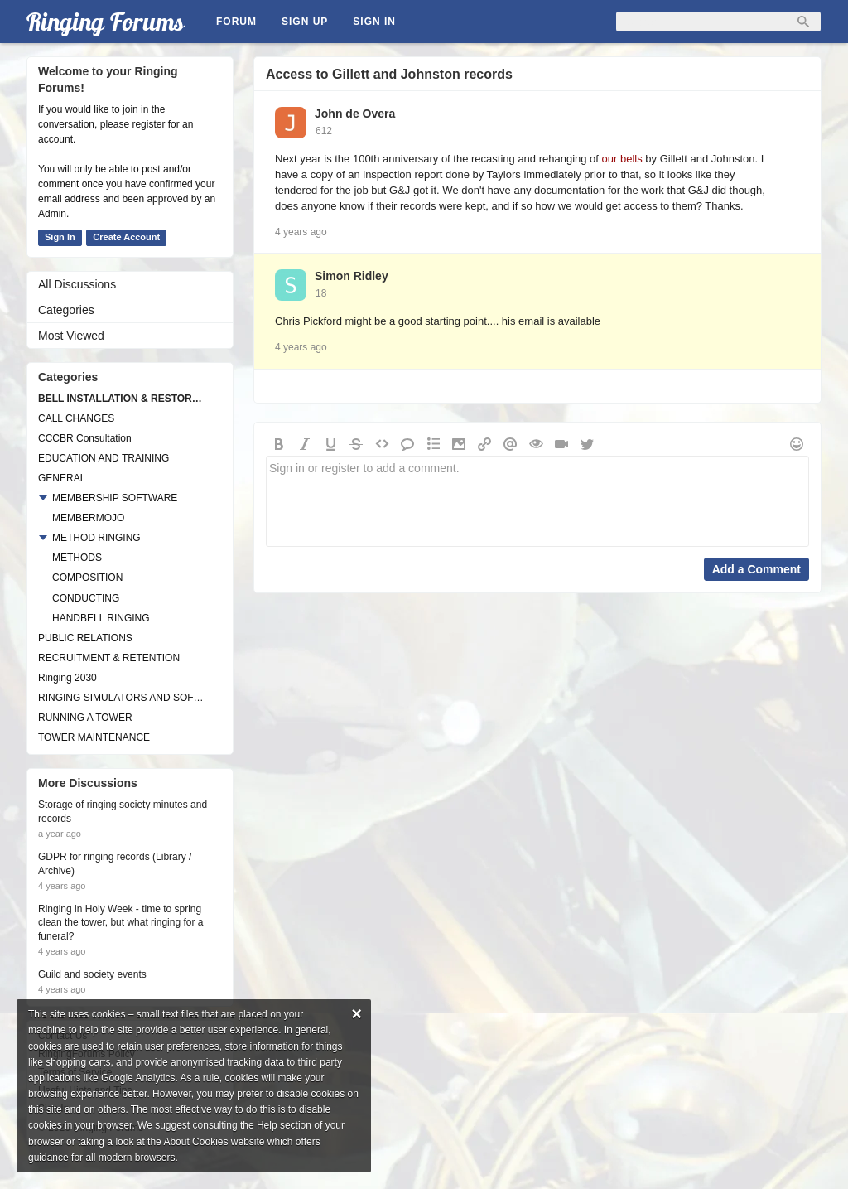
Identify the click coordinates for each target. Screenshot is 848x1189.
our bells (622, 158)
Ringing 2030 (67, 678)
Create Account (126, 237)
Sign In (374, 21)
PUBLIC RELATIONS (85, 638)
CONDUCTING (85, 598)
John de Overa (355, 113)
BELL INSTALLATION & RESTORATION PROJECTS (121, 398)
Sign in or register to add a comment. (537, 501)
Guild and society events (92, 974)
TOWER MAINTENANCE (94, 737)
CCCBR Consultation (85, 438)
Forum (236, 21)
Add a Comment (756, 569)
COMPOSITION (87, 577)
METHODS (77, 557)
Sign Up (305, 21)
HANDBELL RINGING (101, 618)
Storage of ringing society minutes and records (122, 811)
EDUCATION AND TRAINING (103, 458)
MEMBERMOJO (88, 518)
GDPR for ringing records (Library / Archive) (114, 864)
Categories (66, 310)
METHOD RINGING (96, 538)
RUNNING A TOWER (85, 717)
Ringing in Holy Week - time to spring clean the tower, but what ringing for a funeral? (120, 923)
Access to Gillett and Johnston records (389, 74)
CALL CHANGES (76, 418)
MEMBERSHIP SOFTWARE (114, 498)
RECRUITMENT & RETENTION (109, 658)
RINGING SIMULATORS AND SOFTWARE (121, 697)
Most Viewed (71, 335)
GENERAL (61, 478)
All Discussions (77, 284)
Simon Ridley (351, 276)
